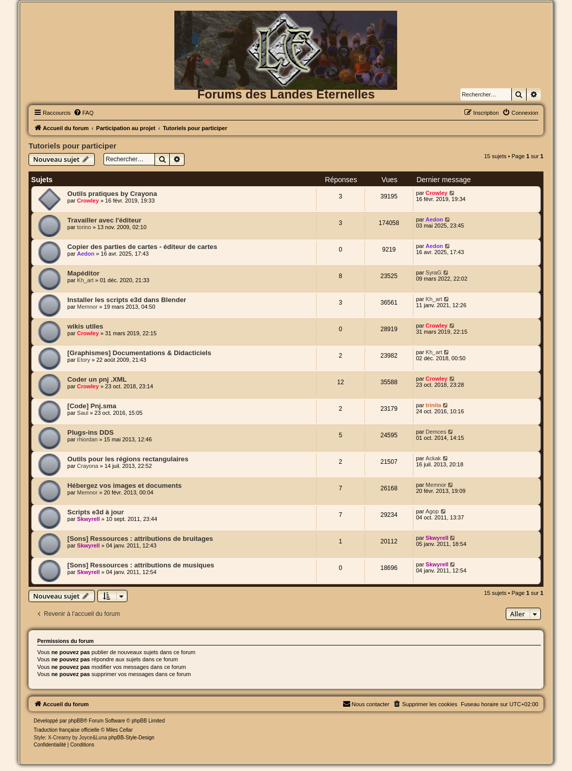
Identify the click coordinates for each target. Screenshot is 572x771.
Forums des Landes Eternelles (286, 94)
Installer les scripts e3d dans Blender (126, 300)
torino (84, 227)
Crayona (87, 466)
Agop (432, 511)
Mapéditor (83, 273)
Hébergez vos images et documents (124, 485)
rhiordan (87, 439)
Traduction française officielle (66, 730)
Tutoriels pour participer (72, 145)
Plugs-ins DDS (90, 432)
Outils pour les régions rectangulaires (127, 459)
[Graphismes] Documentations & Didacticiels (139, 353)
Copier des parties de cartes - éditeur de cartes (142, 247)
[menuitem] (83, 113)
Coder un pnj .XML (96, 379)
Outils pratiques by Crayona (112, 193)
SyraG (433, 272)
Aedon (434, 219)
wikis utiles (85, 326)
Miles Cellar (119, 730)
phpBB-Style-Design (131, 737)
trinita (433, 405)
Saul (82, 413)
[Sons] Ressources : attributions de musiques (140, 565)
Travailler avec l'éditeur (104, 220)
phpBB (76, 721)
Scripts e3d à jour (95, 512)
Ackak (433, 458)
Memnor (87, 307)
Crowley (88, 200)
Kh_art (85, 280)
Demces (436, 432)
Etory (83, 360)
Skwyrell (88, 519)
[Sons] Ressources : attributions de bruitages (140, 538)
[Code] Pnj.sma (91, 406)
